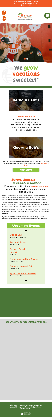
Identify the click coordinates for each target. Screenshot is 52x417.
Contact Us (26, 169)
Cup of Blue (16, 234)
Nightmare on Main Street (24, 259)
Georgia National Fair (21, 266)
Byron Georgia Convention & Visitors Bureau (25, 19)
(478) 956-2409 (26, 5)
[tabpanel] (26, 44)
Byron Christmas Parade (23, 273)
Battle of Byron (18, 242)
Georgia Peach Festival (18, 250)
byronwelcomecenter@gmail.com (26, 3)
